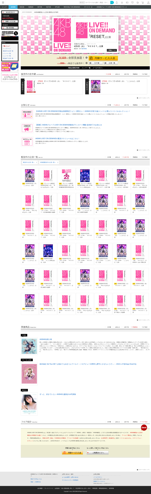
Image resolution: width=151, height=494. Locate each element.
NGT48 (48, 7)
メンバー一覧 (7, 53)
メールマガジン (98, 68)
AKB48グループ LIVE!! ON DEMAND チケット (112, 7)
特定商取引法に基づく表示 (83, 488)
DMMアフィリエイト (99, 481)
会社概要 (40, 488)
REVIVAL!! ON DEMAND (72, 7)
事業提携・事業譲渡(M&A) (99, 488)
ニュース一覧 (7, 56)
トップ (4, 7)
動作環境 (84, 48)
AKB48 (13, 7)
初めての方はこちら (36, 479)
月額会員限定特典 (73, 68)
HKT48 (39, 7)
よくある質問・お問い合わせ (70, 477)
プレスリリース (48, 488)
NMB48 (30, 7)
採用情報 (111, 488)
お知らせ (117, 74)
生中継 (109, 105)
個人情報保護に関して (67, 488)
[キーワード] (97, 2)
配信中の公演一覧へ (28, 162)
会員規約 (57, 488)
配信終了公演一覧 (8, 58)
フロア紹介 (145, 74)
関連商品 (135, 74)
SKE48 (22, 7)
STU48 (57, 7)
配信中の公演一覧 (8, 51)
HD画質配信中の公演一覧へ (48, 162)
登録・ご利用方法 (36, 482)
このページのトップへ (144, 98)
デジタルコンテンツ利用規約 (70, 480)
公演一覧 (126, 74)
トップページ (7, 48)
